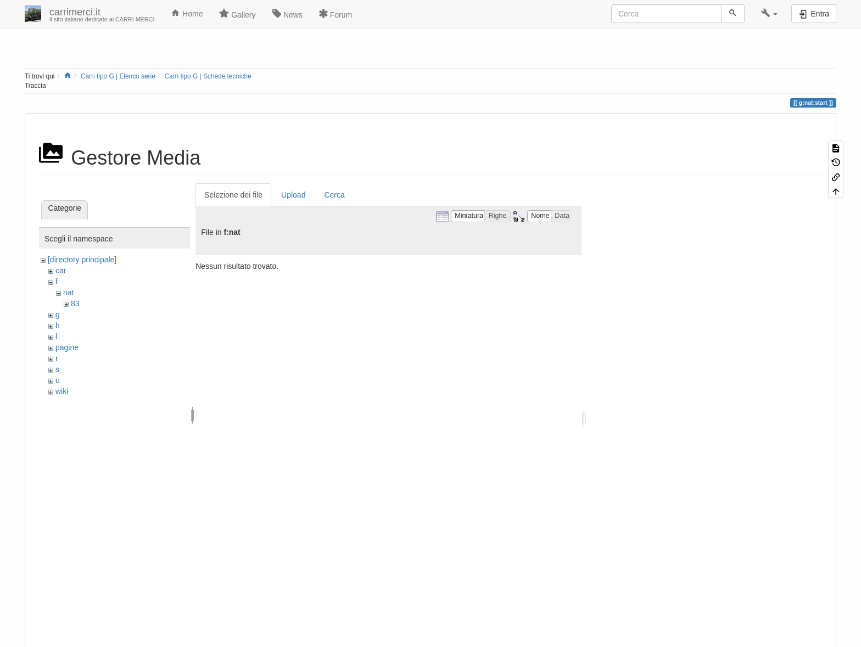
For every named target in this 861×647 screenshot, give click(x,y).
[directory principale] (82, 259)
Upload (293, 194)
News (287, 13)
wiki (61, 391)
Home (187, 13)
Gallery (237, 13)
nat (68, 292)
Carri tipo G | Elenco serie (118, 76)
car (60, 270)
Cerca (334, 194)
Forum (335, 13)
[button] (769, 13)
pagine (67, 347)
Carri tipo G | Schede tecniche (207, 76)
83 (75, 303)
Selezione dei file (233, 194)
